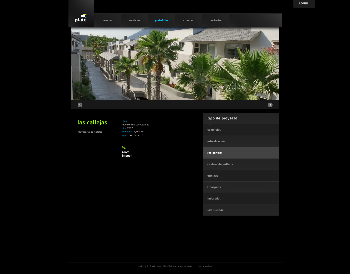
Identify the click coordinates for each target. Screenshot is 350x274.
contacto (142, 266)
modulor (208, 266)
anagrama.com (186, 266)
